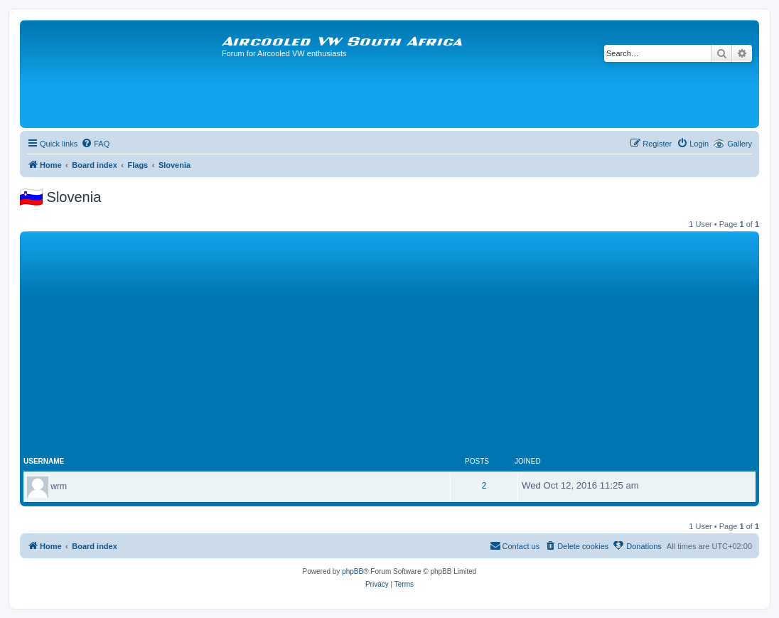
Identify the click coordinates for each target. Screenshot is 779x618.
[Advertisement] (389, 341)
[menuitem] (95, 143)
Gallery (739, 143)
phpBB (352, 571)
